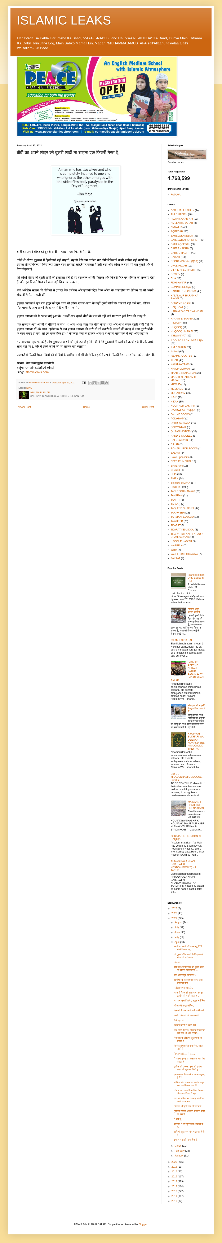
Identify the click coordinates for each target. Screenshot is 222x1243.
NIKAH (29, 388)
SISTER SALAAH (180, 482)
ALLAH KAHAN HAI (182, 218)
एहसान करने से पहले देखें (185, 1025)
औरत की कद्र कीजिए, (184, 1005)
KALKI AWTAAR (180, 364)
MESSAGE (177, 388)
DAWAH (175, 257)
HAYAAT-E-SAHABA (182, 318)
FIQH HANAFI (179, 282)
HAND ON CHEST (181, 302)
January (179, 1155)
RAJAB (175, 444)
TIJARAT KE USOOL (182, 529)
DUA (173, 278)
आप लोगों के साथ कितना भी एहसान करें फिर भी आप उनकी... (189, 1032)
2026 (175, 908)
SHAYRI (175, 469)
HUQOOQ (176, 327)
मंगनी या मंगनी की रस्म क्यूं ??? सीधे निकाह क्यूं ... (188, 948)
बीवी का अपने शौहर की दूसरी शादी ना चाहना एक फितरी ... (189, 968)
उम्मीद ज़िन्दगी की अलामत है (186, 1015)
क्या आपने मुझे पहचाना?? (185, 975)
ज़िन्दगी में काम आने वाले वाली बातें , (189, 1010)
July (177, 927)
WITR (174, 549)
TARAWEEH (178, 512)
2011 (175, 1196)
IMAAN (175, 351)
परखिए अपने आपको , (183, 987)
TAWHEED (177, 521)
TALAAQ (175, 504)
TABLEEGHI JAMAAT (183, 491)
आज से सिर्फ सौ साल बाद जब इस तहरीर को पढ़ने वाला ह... (189, 994)
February (179, 1150)
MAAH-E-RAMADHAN (183, 372)
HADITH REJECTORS (183, 291)
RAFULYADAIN (179, 439)
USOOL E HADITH (181, 541)
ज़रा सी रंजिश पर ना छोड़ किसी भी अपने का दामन (189, 1100)
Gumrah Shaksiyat (181, 287)
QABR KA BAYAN (181, 423)
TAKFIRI (175, 499)
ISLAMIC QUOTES (181, 355)
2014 (175, 1181)
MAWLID (176, 384)
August (178, 922)
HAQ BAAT (177, 307)
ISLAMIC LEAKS (64, 20)
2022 (175, 913)
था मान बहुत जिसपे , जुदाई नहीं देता (189, 1000)
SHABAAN (177, 465)
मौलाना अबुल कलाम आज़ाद (194, 610)
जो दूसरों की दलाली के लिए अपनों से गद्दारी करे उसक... (188, 956)
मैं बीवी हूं (177, 1119)
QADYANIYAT (178, 427)
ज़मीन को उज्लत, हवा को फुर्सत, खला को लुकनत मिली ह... (188, 1068)
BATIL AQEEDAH (180, 244)
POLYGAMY (178, 418)
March (178, 1145)
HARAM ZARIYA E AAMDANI (187, 311)
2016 (175, 1171)
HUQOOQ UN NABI (182, 331)
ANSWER (176, 227)
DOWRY (175, 274)
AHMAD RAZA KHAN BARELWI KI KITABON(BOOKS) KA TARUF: (183, 866)
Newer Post (24, 407)
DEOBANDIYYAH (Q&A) (184, 261)
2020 (175, 1161)
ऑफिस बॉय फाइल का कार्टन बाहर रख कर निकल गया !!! (189, 1084)
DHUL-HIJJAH (179, 265)
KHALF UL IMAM (180, 368)
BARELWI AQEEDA (182, 235)
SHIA (174, 474)
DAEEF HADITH (180, 248)
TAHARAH (176, 495)
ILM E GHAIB (178, 347)
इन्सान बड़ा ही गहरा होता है (185, 1139)
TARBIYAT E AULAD (182, 516)
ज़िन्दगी (177, 962)
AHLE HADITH (179, 214)
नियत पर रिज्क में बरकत (184, 1053)
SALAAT (175, 452)
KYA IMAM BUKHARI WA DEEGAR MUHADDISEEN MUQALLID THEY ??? (196, 741)
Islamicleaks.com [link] (37, 372)
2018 (175, 1166)
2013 (175, 1186)
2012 (175, 1191)
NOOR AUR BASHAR (183, 405)
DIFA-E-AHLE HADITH (183, 269)
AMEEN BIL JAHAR (182, 222)
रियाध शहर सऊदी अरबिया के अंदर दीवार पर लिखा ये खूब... (189, 1092)
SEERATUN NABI (181, 461)
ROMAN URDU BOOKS (184, 448)
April (177, 942)
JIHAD (174, 360)
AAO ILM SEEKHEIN (182, 210)
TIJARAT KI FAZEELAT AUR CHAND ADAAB (187, 535)
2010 (175, 1201)
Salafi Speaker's (180, 457)
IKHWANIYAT (178, 335)
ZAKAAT (175, 558)
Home (86, 407)
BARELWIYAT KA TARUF (185, 239)
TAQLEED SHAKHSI (182, 508)
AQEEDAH (177, 231)
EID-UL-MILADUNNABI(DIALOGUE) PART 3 (187, 776)
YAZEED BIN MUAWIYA (184, 554)
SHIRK (174, 478)
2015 (175, 1176)
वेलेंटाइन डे (178, 1020)
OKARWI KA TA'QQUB (183, 410)
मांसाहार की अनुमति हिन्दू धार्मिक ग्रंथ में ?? (196, 708)
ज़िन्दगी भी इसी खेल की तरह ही (187, 1106)
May (177, 937)
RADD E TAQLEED (181, 435)
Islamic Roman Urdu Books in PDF (196, 577)
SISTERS (176, 487)
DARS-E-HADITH (180, 252)
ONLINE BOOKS (180, 414)
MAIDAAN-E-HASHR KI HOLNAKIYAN (196, 805)
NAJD (174, 397)
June (177, 932)
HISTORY (176, 322)
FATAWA (176, 194)
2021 (175, 918)
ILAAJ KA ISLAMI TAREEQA (187, 340)
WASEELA (177, 545)
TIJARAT (176, 525)
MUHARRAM (178, 393)
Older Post (148, 407)
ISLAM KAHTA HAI (181, 640)
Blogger (143, 1224)
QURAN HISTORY (181, 431)
